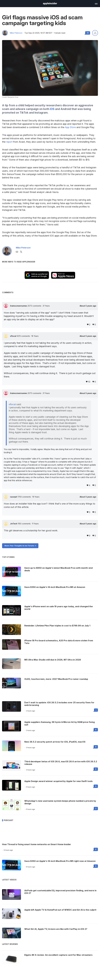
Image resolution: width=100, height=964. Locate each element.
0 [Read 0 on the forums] (95, 730)
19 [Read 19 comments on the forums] (88, 33)
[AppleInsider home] (50, 3)
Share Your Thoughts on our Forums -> (20, 546)
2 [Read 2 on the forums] (95, 808)
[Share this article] (95, 33)
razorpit (14, 497)
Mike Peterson (16, 33)
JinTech (14, 524)
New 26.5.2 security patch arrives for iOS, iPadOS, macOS (54, 741)
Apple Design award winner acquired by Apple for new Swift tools (58, 781)
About (88, 306)
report (9, 141)
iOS (52, 109)
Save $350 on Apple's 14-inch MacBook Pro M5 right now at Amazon (60, 861)
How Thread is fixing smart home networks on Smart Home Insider (36, 844)
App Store (70, 127)
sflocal (13, 336)
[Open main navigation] (96, 3)
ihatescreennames (19, 306)
